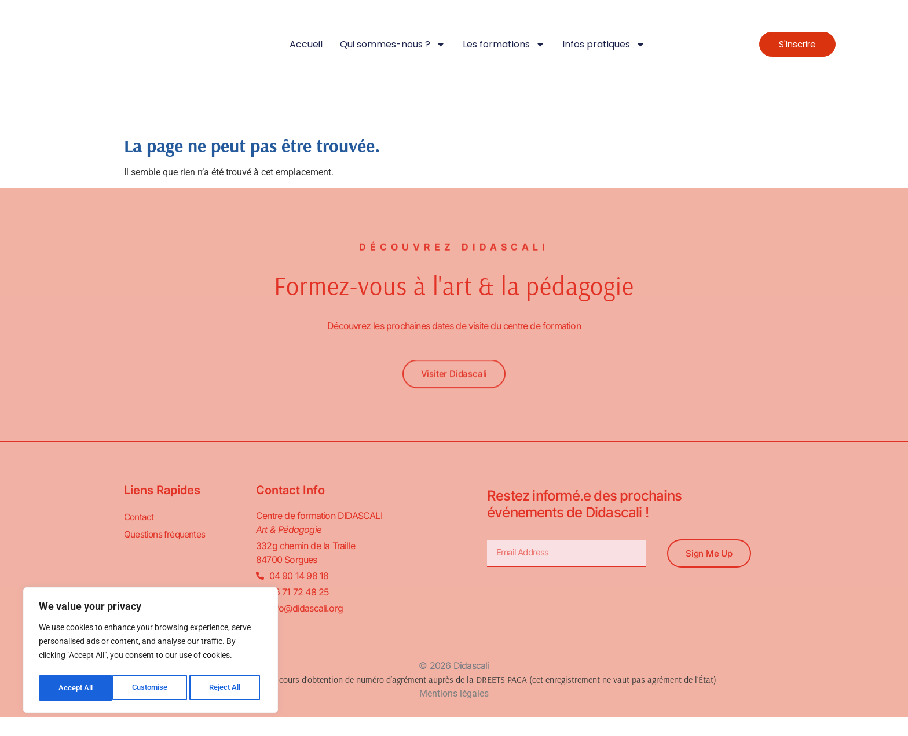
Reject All (152, 688)
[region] (150, 652)
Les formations (504, 44)
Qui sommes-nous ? (392, 44)
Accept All (227, 688)
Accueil (306, 44)
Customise (76, 688)
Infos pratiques (603, 44)
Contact (139, 518)
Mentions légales (454, 694)
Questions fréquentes (165, 535)
